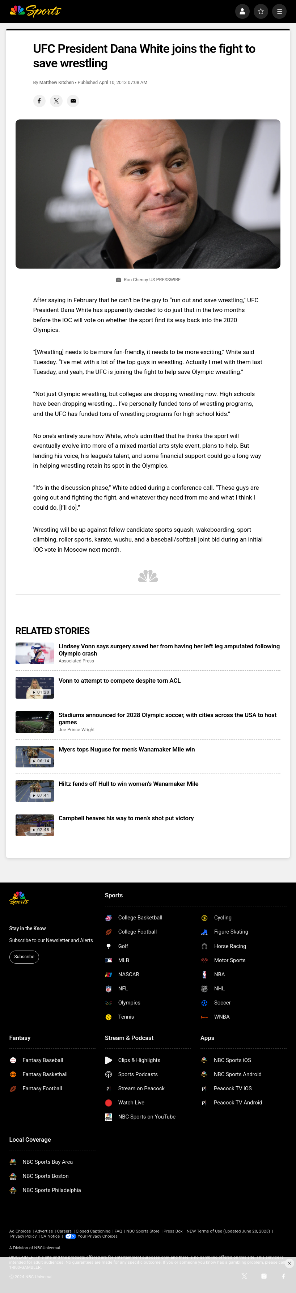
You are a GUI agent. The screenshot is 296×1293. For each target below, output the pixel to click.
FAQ (118, 1231)
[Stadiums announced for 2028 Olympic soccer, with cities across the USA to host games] (35, 722)
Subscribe (24, 956)
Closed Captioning (93, 1231)
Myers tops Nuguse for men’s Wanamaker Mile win (127, 749)
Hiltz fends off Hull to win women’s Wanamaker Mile (129, 783)
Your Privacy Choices (98, 1236)
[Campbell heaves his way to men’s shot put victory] (35, 825)
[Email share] (73, 101)
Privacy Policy (23, 1236)
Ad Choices (20, 1231)
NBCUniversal (47, 1247)
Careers (64, 1231)
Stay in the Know (27, 928)
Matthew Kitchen (56, 82)
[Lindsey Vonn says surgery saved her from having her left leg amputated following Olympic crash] (35, 653)
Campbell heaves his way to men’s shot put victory (126, 818)
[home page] (35, 11)
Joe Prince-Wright (77, 729)
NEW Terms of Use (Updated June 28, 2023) (228, 1231)
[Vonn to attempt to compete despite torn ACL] (35, 688)
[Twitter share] (56, 101)
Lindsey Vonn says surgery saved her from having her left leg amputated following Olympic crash (169, 650)
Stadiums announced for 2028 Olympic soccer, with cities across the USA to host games (167, 718)
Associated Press (76, 661)
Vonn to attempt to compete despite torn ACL (120, 680)
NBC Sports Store (143, 1231)
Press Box (173, 1231)
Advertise (44, 1231)
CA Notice (50, 1236)
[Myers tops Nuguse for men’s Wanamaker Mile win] (35, 756)
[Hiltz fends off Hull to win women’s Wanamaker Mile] (35, 791)
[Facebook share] (39, 101)
